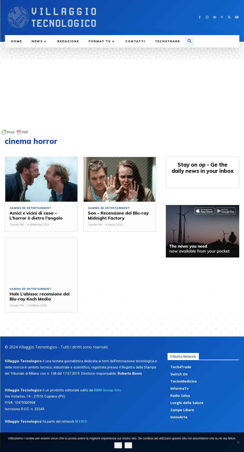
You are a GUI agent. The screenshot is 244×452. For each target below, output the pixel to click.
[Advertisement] (122, 92)
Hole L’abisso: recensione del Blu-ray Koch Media (39, 296)
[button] (189, 41)
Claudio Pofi (17, 224)
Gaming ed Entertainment (30, 208)
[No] (238, 442)
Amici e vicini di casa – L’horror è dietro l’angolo (35, 215)
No (128, 445)
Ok (118, 445)
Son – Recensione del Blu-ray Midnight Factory (117, 215)
